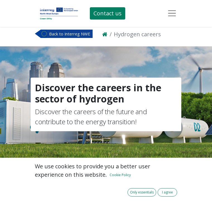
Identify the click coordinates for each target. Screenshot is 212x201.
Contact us (107, 13)
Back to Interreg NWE (69, 34)
